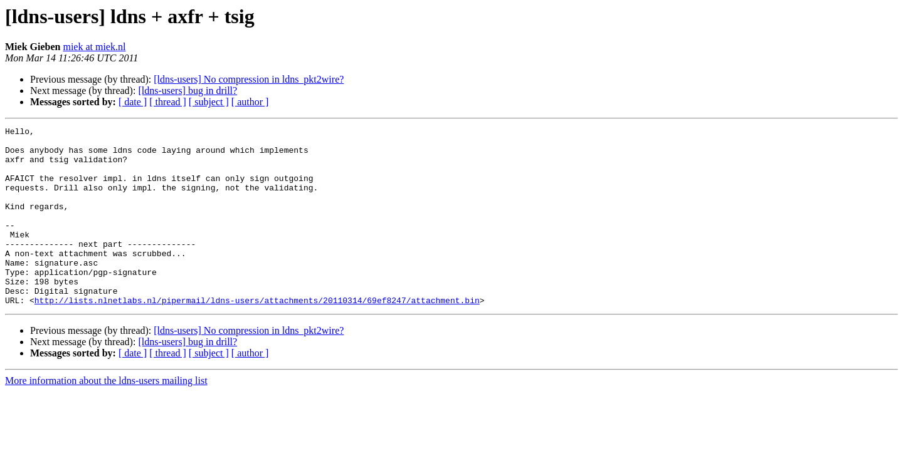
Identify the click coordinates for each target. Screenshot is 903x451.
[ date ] (133, 101)
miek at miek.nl (94, 46)
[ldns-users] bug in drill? (187, 90)
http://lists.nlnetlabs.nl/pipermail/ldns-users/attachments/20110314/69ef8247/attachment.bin (257, 335)
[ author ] (250, 101)
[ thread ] (167, 101)
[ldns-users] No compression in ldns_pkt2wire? (249, 79)
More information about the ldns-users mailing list (106, 416)
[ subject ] (209, 101)
